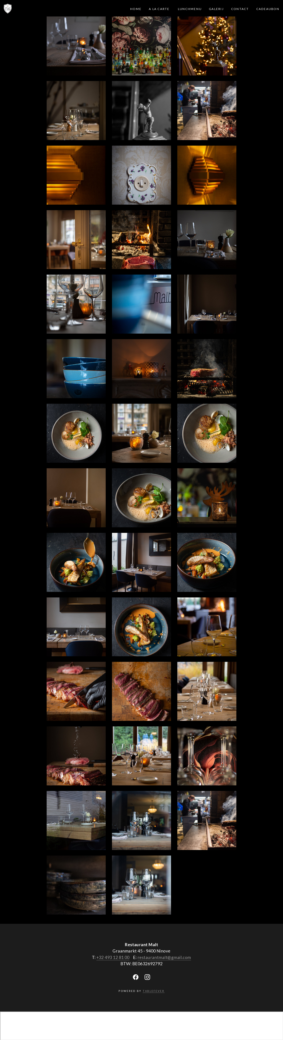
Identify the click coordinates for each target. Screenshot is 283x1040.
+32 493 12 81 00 (113, 957)
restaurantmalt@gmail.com (164, 957)
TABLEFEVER (154, 990)
